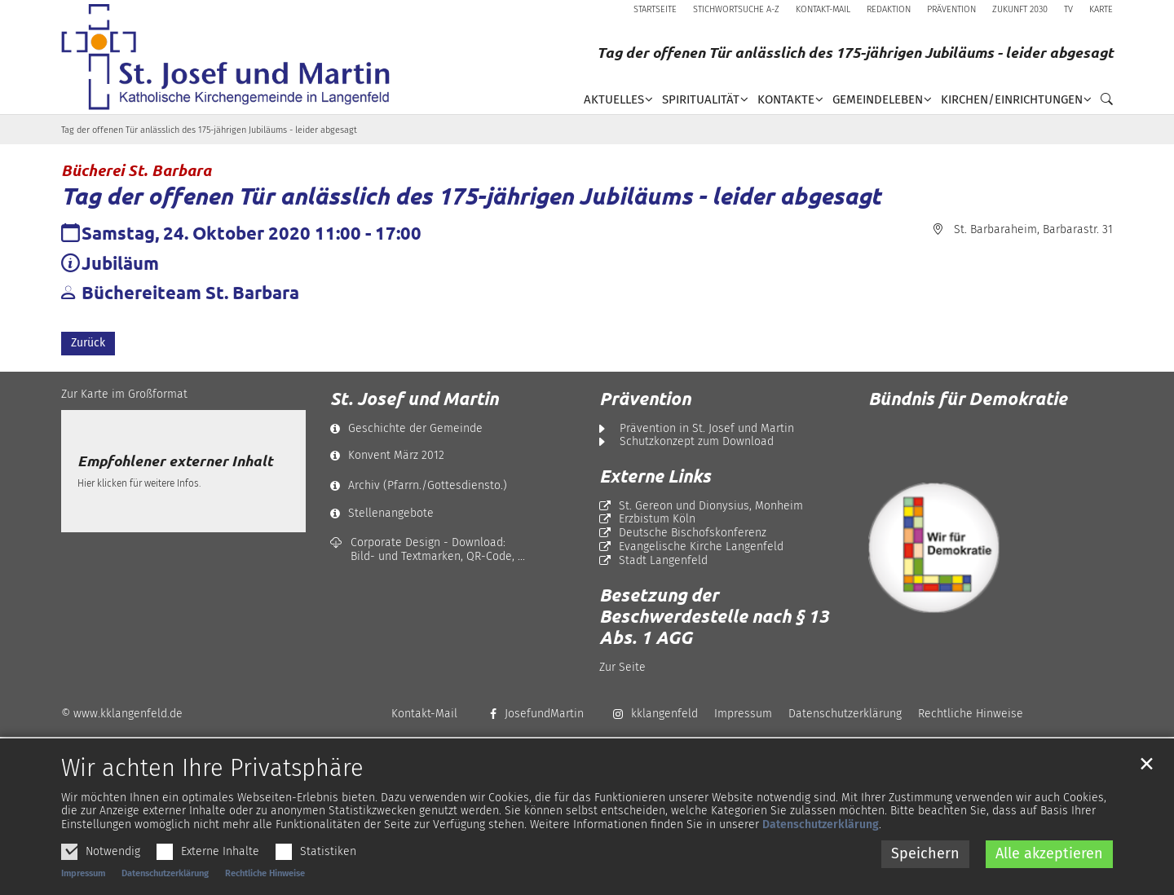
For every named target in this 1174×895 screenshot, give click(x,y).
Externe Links (655, 476)
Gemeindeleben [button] (877, 99)
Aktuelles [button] (614, 99)
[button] (1102, 102)
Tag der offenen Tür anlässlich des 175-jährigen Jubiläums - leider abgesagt (209, 130)
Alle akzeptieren (1049, 875)
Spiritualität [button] (700, 99)
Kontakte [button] (785, 99)
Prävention (645, 398)
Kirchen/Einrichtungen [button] (1012, 99)
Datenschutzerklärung (820, 847)
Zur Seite (622, 667)
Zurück (88, 343)
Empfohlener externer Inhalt (174, 461)
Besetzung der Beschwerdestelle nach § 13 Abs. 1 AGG (714, 616)
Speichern (925, 875)
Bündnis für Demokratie (967, 398)
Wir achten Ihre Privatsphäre (212, 791)
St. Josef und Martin (414, 398)
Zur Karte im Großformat (124, 394)
